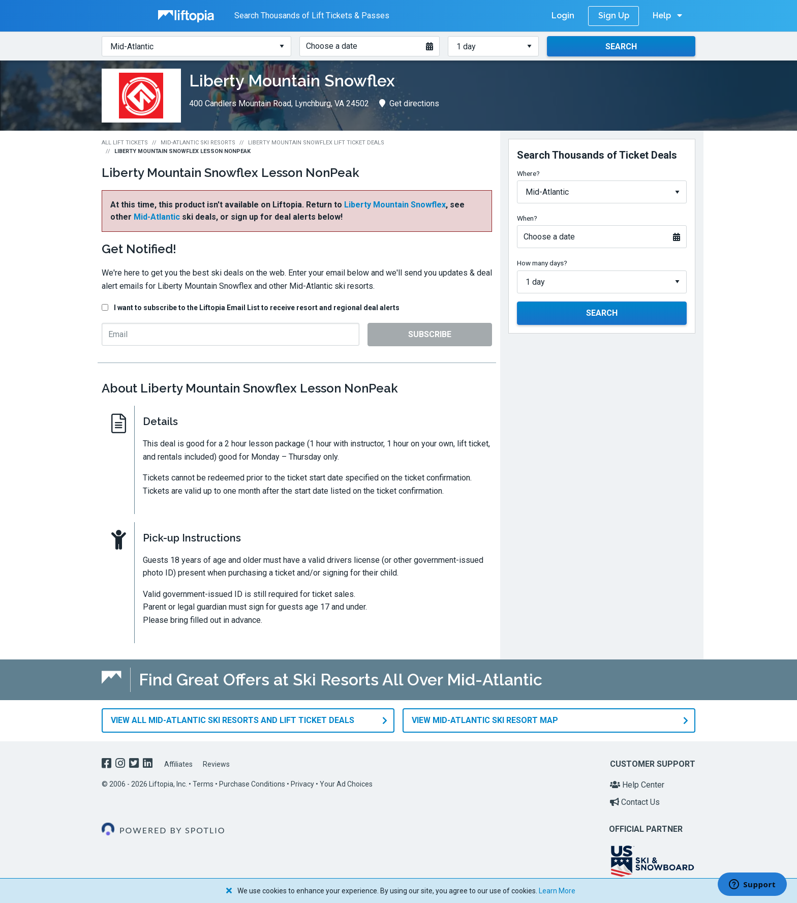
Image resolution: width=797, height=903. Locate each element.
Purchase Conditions (252, 783)
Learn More (557, 891)
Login (562, 15)
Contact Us (635, 801)
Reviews (216, 764)
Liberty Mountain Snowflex (395, 204)
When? (527, 218)
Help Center (637, 784)
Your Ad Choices (346, 783)
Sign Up (613, 15)
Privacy (302, 783)
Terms (203, 783)
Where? (528, 173)
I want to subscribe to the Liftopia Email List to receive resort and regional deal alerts (257, 308)
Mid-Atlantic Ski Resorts (198, 142)
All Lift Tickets (125, 142)
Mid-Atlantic (157, 217)
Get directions (409, 103)
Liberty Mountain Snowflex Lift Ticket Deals (316, 142)
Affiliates (178, 764)
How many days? (542, 263)
